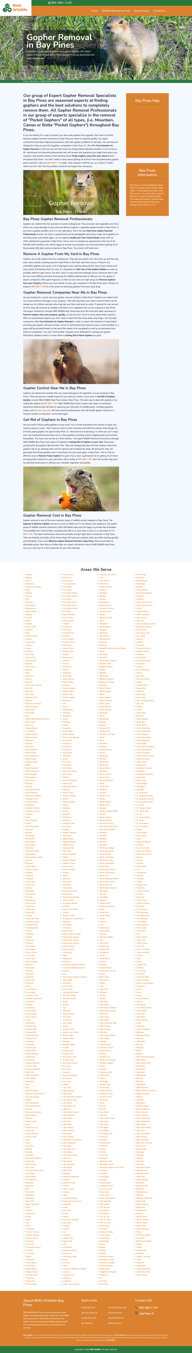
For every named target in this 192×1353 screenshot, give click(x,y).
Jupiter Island (68, 1038)
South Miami (141, 743)
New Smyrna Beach (108, 829)
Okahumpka (104, 928)
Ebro (28, 1189)
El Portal (103, 1170)
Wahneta (140, 1047)
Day (27, 1087)
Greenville (67, 749)
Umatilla (139, 967)
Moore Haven (105, 768)
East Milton (30, 1173)
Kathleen (66, 1041)
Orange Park (105, 949)
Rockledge (140, 583)
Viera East (140, 1014)
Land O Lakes (68, 1189)
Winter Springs (142, 1229)
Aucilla (28, 645)
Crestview (30, 1041)
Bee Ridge (30, 713)
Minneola (103, 743)
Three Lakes (141, 928)
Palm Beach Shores (108, 1010)
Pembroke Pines (106, 1093)
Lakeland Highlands (71, 1176)
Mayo (102, 651)
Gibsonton (67, 666)
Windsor (139, 1213)
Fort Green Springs (70, 1219)
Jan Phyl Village (69, 995)
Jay (64, 1007)
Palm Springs (105, 1029)
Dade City (30, 1072)
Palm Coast (104, 1017)
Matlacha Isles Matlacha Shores (113, 648)
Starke (139, 829)
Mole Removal (114, 1323)
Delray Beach (31, 1115)
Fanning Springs (32, 1235)
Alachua (29, 574)
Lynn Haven (104, 580)
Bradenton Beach (33, 808)
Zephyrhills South (143, 626)
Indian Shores (68, 949)
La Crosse (67, 1081)
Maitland (103, 593)
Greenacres (67, 740)
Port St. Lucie (105, 1222)
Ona (101, 940)
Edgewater (30, 1195)
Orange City (104, 946)
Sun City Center (142, 848)
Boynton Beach (32, 802)
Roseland (140, 596)
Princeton (104, 1229)
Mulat (102, 783)
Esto (27, 1222)
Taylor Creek (141, 900)
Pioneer (103, 1149)
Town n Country (142, 949)
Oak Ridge (104, 897)
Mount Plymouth (106, 780)
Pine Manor (104, 1127)
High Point (67, 835)
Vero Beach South (143, 1007)
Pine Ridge (104, 1130)
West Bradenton (143, 1109)
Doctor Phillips (32, 1133)
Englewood (30, 1213)
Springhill (140, 789)
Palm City (103, 1014)
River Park (104, 1284)
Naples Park (105, 805)
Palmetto (103, 1041)
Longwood (67, 1278)
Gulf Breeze (67, 768)
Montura (103, 759)
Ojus (101, 924)
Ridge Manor (105, 1269)
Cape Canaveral (142, 670)
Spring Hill (140, 777)
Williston (140, 1195)
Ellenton (29, 1210)
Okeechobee (105, 931)
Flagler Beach (31, 1269)
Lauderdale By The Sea (72, 1201)
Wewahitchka (142, 1170)
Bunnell (29, 860)
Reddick (103, 1253)
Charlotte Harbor (32, 921)
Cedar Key (30, 906)
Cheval (28, 931)
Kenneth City (68, 1053)
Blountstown (31, 777)
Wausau (139, 1044)
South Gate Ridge (143, 737)
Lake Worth (67, 1170)
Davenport (30, 1081)
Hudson (66, 912)
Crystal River (31, 1050)
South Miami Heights (145, 746)
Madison (103, 590)
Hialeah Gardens (69, 832)
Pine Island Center (107, 1118)
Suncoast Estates (143, 851)
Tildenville (140, 1041)
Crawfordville (31, 1032)
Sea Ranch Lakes (143, 660)
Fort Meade (67, 587)
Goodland (67, 716)
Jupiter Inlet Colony (71, 1032)
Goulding (66, 722)
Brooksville (30, 838)
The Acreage (141, 909)
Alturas (29, 596)
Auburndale (30, 642)
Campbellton (68, 709)
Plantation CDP (106, 1161)
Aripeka (29, 623)
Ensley (28, 1216)
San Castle (140, 636)
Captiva (29, 888)
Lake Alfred (67, 1093)
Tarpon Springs (142, 891)
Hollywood (67, 881)
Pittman (103, 1152)
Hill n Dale (67, 851)
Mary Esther (104, 636)
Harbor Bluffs (68, 792)
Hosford (66, 906)
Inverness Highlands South (74, 967)
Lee (64, 1232)
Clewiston (30, 977)
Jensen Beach (68, 1014)
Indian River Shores (71, 940)
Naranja (103, 808)
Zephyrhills (141, 1265)
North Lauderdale (107, 863)
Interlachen (67, 958)
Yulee (138, 1259)
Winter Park (141, 1225)
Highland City (68, 845)
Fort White (67, 611)
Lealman (66, 1225)
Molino (102, 752)
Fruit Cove (67, 630)
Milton (102, 737)
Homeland (67, 885)
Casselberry (30, 900)
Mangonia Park (106, 617)
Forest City (67, 577)
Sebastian (140, 663)
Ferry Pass (30, 1253)
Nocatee (103, 842)
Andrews (29, 602)
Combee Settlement (34, 998)
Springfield (140, 786)
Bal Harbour (31, 666)
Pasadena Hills (106, 1072)
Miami (102, 694)
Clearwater (30, 967)
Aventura (29, 651)
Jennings (66, 1010)
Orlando (103, 961)
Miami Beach (105, 697)
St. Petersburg (142, 826)
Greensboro (67, 746)
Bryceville (30, 848)
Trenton (139, 955)
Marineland (67, 1133)
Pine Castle (104, 1112)
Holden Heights (69, 869)
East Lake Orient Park (35, 1170)
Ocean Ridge (105, 915)
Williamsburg (141, 1192)
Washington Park (143, 1063)
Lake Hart (67, 1121)
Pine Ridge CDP (106, 1133)
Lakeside (66, 1179)
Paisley (103, 995)
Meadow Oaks (105, 663)
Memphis (103, 685)
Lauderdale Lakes (70, 1198)
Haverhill (66, 814)
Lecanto (66, 1229)
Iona (64, 974)
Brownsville (30, 845)
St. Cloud (140, 805)
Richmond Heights (107, 1262)
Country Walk (31, 1029)
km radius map (147, 130)
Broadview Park (32, 826)
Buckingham (31, 854)
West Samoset (142, 1139)
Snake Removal (88, 1307)
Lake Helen (67, 1124)
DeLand (29, 1109)
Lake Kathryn (68, 1127)
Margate (103, 630)
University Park (142, 980)
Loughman (67, 1281)
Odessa (103, 921)
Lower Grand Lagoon (71, 1284)
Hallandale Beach (70, 786)
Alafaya (29, 577)
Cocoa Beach (31, 989)
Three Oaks (141, 931)
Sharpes (103, 725)
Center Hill (30, 912)
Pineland (103, 1139)
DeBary (29, 1100)
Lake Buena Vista (70, 1100)
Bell (27, 716)
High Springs (68, 838)
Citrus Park (30, 958)
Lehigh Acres (68, 1238)
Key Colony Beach (70, 1063)
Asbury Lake (31, 626)
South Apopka (142, 719)
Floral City (30, 1278)
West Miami (141, 1124)
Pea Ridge (104, 1081)
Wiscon (139, 1232)
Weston (139, 1158)
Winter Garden (142, 1219)
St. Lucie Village (143, 817)
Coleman (140, 1100)
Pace (102, 986)
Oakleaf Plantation (107, 906)
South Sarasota (142, 759)
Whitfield (140, 1182)
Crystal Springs (32, 1053)
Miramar (103, 746)
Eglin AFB (30, 1201)
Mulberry (103, 789)
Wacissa (139, 1038)
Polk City (103, 1179)
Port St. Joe (104, 1216)
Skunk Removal (115, 1312)
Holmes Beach (69, 946)
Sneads (139, 706)
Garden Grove (68, 651)
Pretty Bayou (105, 1225)
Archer (28, 620)
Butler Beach (31, 866)
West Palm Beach (143, 1127)
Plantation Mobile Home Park (112, 1167)
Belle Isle (29, 725)
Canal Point (30, 881)
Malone (103, 599)
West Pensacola (143, 1133)
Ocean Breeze (68, 679)
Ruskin (139, 608)
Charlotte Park (32, 924)
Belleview (29, 740)
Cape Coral (30, 885)
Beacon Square (32, 706)
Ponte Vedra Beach (107, 1198)
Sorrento (140, 716)
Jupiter (65, 1026)
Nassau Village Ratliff (109, 811)
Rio (101, 1278)
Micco (102, 716)
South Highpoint (143, 740)
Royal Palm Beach (144, 602)
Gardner (66, 654)
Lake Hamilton (69, 1115)
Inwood (66, 971)
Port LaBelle (105, 1204)
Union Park (141, 971)
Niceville (103, 835)
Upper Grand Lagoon (145, 983)
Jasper (65, 1001)
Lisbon (65, 1259)
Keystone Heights (70, 1075)
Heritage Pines (69, 823)
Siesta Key (140, 694)
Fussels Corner (69, 642)
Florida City (30, 1281)
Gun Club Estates (70, 780)
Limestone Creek (70, 1256)
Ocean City (104, 912)
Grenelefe (67, 756)
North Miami (105, 866)
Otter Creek (104, 977)
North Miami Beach (108, 869)
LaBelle (66, 1084)
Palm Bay (103, 1001)
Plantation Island (107, 1164)
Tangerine (140, 888)
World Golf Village (143, 1241)
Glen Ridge (67, 676)
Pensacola (104, 1100)
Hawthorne (67, 817)
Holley (65, 875)
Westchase (141, 1146)
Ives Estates (68, 986)
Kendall (66, 1047)
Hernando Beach (32, 789)
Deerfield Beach (32, 1103)
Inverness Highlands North (74, 964)
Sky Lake (140, 703)
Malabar (103, 596)
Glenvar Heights (69, 688)
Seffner (139, 673)
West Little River (143, 1118)
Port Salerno (105, 1213)
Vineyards (140, 1026)
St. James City (142, 811)
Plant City (104, 1155)
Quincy (102, 1244)
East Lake (30, 1167)
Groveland (67, 765)
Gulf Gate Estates (70, 771)
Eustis (28, 1225)
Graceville (67, 728)
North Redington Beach (109, 878)
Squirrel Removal (115, 1318)
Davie (28, 1084)
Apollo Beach (31, 611)
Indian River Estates (71, 937)
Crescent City (31, 1038)
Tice (138, 934)
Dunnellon (30, 1155)
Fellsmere (30, 1241)
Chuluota (29, 943)
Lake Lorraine (68, 1136)
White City (140, 1176)
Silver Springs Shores (145, 700)
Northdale (104, 891)
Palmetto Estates (107, 1047)
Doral (28, 1139)
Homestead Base (70, 891)
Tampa (139, 881)
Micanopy (104, 713)
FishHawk (30, 1259)
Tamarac (140, 875)
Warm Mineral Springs (145, 1057)
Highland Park (68, 848)
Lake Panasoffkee (70, 1155)
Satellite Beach (142, 651)
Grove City (67, 762)
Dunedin (29, 1152)
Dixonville (30, 1130)
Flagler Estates (32, 1272)
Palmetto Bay (105, 1044)
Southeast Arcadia (144, 768)
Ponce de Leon (106, 1189)
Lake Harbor (68, 1118)
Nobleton (103, 838)
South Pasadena (143, 752)
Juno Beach (67, 1020)
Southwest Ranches (144, 774)
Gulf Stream (68, 774)
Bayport (29, 700)
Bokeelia (29, 783)
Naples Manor (105, 802)
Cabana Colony (32, 869)
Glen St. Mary (68, 682)
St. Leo (139, 814)
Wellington (140, 1103)
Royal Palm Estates (144, 605)
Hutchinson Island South (73, 918)
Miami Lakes (105, 703)
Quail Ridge (104, 1241)
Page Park (104, 989)
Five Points (30, 1265)
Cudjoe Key (30, 1057)
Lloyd (65, 1265)
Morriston (104, 771)
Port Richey (104, 1210)
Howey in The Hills (70, 909)
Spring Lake (141, 780)
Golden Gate (68, 694)
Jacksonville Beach (71, 992)
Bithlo (28, 765)
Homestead (67, 888)
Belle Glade (30, 722)
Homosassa (68, 894)
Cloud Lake (30, 980)
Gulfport (66, 777)
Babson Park (31, 660)
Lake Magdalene (69, 1143)
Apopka (29, 614)
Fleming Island (32, 1275)
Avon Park (30, 654)
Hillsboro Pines (69, 863)
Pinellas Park (105, 1143)
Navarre (103, 814)
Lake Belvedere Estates (72, 1096)
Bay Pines (34, 81)
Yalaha (139, 1247)
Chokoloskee (68, 657)
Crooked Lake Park (107, 734)
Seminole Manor (143, 679)
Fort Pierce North (70, 602)
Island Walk (67, 980)
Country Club (31, 1026)
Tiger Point (141, 940)
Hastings (66, 808)
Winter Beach (142, 1216)
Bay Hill (29, 688)
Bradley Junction (33, 811)
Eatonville (30, 1186)
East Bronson (31, 1164)
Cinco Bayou (31, 949)
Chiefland (29, 934)
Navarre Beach (106, 817)
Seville (139, 682)
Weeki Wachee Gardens (146, 1090)
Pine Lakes (104, 1121)
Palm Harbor (105, 1020)
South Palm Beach (144, 749)
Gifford (65, 670)
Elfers (28, 1207)
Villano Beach (142, 1020)
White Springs (142, 1179)
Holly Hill (66, 878)
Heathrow (67, 820)
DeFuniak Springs (33, 1106)
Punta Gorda (105, 1235)
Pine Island (104, 980)
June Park (67, 1017)
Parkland (103, 1069)
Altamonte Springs (33, 587)
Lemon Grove (31, 952)
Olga (101, 620)
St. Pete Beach (142, 823)
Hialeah (66, 829)
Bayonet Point (31, 697)
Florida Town (68, 574)
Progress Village (106, 1232)
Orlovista (103, 964)
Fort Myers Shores (70, 596)
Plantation (104, 1158)
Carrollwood (31, 894)
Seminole (140, 676)
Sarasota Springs (143, 648)
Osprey (102, 974)
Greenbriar (67, 743)
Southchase (141, 765)
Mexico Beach (105, 691)
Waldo (139, 1050)
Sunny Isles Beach (144, 854)
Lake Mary (67, 1146)
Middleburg (104, 719)
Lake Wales (67, 1167)
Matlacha (103, 645)
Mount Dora (104, 777)
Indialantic (67, 928)
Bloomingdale (31, 774)
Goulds (65, 725)
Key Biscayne (68, 1060)
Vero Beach (141, 1004)
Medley (103, 670)
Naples (102, 799)
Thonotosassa (142, 924)
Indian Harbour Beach (72, 934)
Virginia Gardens (143, 1029)
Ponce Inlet (104, 1192)
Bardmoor (30, 676)
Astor (28, 633)
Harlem (66, 799)
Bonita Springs (32, 792)
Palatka (103, 998)
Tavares (139, 894)
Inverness (67, 961)
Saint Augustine (143, 614)
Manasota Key (105, 605)
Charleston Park (32, 918)
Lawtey (65, 1213)
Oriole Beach (105, 958)
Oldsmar (103, 934)
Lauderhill (67, 1204)
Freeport (66, 623)
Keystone (66, 1072)
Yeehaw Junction (143, 1256)
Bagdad (29, 663)
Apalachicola (31, 608)
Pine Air (103, 1109)
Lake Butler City (69, 1106)
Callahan (29, 872)
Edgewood (30, 1198)
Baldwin (29, 670)
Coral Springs (31, 1014)
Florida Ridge (31, 1284)
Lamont (66, 1186)
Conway (29, 1004)
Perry (102, 1103)
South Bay (140, 722)
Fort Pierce (67, 599)
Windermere (141, 1210)
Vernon (139, 1001)
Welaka (139, 1096)
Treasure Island (142, 952)
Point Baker (104, 1176)
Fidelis (28, 1256)
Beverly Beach (31, 749)
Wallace (139, 1053)
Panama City (105, 1057)
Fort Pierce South (70, 605)
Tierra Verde (141, 937)
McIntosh (103, 657)
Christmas (30, 940)
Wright (139, 1244)
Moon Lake (104, 765)
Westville (140, 1164)
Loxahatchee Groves (108, 574)
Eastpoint (30, 1182)
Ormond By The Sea (108, 971)
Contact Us (159, 10)
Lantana (66, 1192)
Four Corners (68, 617)
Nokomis (103, 845)
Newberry (103, 832)
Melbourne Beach (107, 679)
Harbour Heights (69, 795)
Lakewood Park (69, 1182)
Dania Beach (31, 1078)
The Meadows (142, 918)
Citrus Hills (30, 955)
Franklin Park (68, 620)
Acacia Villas (68, 1035)
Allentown (30, 583)
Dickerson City (32, 1127)
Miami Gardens (106, 700)
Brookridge (30, 835)
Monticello (104, 756)
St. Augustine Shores (145, 799)
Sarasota (140, 645)
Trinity (139, 961)
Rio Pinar (103, 1281)
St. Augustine (142, 792)
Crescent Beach (32, 1035)
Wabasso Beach (143, 1035)
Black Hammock (32, 771)
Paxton (102, 1078)
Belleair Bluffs (31, 734)
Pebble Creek (105, 1084)
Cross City (30, 1044)
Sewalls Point (142, 685)
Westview (140, 1161)
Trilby (138, 958)
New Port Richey (106, 823)
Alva (27, 599)
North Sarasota (106, 885)
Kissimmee (67, 1078)
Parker (102, 1066)
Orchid (102, 955)
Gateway (66, 660)
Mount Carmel (105, 774)
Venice (139, 995)
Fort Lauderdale (69, 583)
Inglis (65, 955)
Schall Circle (141, 657)
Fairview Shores (32, 1232)
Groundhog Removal (117, 1307)
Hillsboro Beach (69, 860)
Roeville (139, 587)
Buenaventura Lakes (34, 857)
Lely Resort (67, 1247)
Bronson (29, 829)
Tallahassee (141, 872)
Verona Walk (141, 1010)
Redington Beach (107, 1256)
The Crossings (142, 912)
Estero (28, 1219)
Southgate (140, 771)
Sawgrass (140, 654)
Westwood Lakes (143, 1167)
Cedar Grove (31, 903)
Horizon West (68, 900)
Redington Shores (107, 1259)
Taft (138, 869)
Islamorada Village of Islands (75, 977)
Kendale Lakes (69, 1044)
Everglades (30, 1229)
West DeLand (141, 1112)
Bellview (29, 743)
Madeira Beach (106, 587)
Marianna (103, 633)
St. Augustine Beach (144, 795)
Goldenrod (67, 700)
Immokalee (67, 924)
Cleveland (30, 974)
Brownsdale (30, 842)
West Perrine (141, 1136)
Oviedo (102, 983)
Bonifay (29, 786)
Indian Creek (68, 931)
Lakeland (66, 1173)
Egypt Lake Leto (32, 1204)
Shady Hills (141, 688)
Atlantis (29, 639)
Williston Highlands (144, 1198)
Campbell (29, 878)
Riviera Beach (142, 580)
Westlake (140, 1155)
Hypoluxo (66, 921)
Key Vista (66, 1069)
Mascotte (103, 642)
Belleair (66, 1004)
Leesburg (66, 1235)
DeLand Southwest (33, 1112)
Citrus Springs (31, 961)
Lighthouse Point (70, 1250)
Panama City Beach (108, 1060)
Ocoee (102, 918)
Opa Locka (104, 943)
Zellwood (140, 1262)
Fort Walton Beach (70, 608)
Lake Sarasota (68, 1164)
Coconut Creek (32, 995)
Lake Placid (67, 1161)
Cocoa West (31, 992)
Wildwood (140, 1189)
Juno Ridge (67, 1023)
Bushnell (29, 863)
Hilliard (65, 857)
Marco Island (105, 626)
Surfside (139, 863)
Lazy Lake (67, 1222)
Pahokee (103, 992)
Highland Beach (69, 842)
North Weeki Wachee (108, 888)
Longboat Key (68, 1275)
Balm (28, 673)
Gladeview (67, 673)
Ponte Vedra (105, 1195)
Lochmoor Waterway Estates (74, 1269)
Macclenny (104, 583)
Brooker (29, 832)
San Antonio (141, 630)
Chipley (29, 937)
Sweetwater (141, 866)
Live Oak (66, 1262)
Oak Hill (103, 894)
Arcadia (29, 617)
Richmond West (106, 1265)
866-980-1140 (61, 3)
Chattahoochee (32, 928)
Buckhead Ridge (32, 851)
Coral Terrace (31, 1017)
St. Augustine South (144, 802)
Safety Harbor (142, 611)
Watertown (140, 1069)
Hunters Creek (68, 915)
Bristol (28, 823)
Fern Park (30, 1244)
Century (29, 915)
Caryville (29, 897)
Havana (66, 811)
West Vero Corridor (144, 1143)
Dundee (29, 1149)
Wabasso (140, 1032)
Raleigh (103, 1250)
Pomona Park (105, 1182)
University (140, 974)
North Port (104, 875)
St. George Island (143, 808)
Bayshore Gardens (33, 703)
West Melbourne (143, 1121)
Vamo (138, 992)
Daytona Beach (32, 1090)
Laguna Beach (68, 1090)
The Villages (141, 921)
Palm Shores (105, 1026)
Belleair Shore (31, 737)
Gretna (65, 759)
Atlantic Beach (32, 636)
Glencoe (66, 685)
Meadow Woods (106, 666)
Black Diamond (32, 768)
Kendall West (68, 1050)
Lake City (66, 1109)
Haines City (67, 783)
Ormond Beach (106, 967)
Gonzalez (66, 713)
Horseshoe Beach (70, 903)
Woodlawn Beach (143, 1235)
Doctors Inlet (31, 1136)
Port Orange (104, 1207)
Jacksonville (68, 989)
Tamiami (140, 878)
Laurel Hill (67, 1210)
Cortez (28, 1020)
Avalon (28, 648)
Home (25, 81)
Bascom (29, 682)
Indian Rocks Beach (71, 943)
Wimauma (140, 1207)
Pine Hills (103, 1115)
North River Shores (107, 881)
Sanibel (139, 642)
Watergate (140, 1066)
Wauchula (140, 1072)
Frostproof (67, 626)
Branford (140, 1253)
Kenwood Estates (107, 608)
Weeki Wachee (142, 1087)
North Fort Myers (107, 857)
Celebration (30, 909)
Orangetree (104, 952)
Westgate (140, 1152)
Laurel (65, 1207)
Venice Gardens (142, 998)
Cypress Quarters (33, 1069)
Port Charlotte (105, 1201)
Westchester (141, 1149)
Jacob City (104, 786)
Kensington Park (69, 1057)
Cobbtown (30, 983)
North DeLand (105, 854)
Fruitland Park (68, 633)
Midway (103, 722)
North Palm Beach (107, 872)
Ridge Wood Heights (108, 1272)
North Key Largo (106, 860)
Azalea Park (31, 657)
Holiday (66, 872)
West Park (140, 1130)
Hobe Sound (68, 866)
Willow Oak (141, 1201)
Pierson (103, 1106)
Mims (102, 740)
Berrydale (29, 746)
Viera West (140, 1017)
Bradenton (30, 805)
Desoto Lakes (31, 1121)
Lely (64, 1244)
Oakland (103, 900)
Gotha (65, 719)
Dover (28, 1143)
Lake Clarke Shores (71, 1112)
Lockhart (66, 1272)
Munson (103, 792)
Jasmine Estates (69, 998)
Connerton (30, 1001)
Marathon (104, 623)
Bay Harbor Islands (34, 685)
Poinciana (104, 1173)
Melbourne (104, 676)
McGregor (104, 654)
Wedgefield (141, 1084)
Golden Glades (69, 697)
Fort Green (30, 1192)
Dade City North (32, 1075)
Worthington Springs (108, 660)
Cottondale (30, 1023)
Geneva (66, 663)
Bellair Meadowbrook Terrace (38, 719)
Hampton (66, 789)
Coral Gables (31, 1010)
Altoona (29, 593)
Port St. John (105, 1219)
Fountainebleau (69, 614)
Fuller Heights (68, 639)
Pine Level (104, 1124)
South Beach (141, 725)
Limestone (67, 1253)
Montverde (104, 762)
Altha (28, 590)
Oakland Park (105, 903)
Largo (65, 1195)
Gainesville (67, 645)
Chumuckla (30, 946)
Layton (65, 1216)
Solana (139, 709)
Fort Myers (67, 590)
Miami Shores (105, 706)
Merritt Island (105, 688)
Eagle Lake (30, 1161)
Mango (102, 614)
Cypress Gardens (33, 1063)
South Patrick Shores (145, 756)
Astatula (29, 630)
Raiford (103, 1247)
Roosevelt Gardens (144, 593)
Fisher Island (31, 1262)
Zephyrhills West (143, 1272)
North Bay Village (107, 848)
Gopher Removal (88, 1318)
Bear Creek (30, 709)
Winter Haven (142, 1222)
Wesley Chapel (142, 1106)
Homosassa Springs (71, 897)
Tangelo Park (141, 885)
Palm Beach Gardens (108, 1007)
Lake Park (67, 1158)
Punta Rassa (105, 1238)
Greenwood (67, 752)
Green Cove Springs (71, 737)
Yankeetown (141, 1250)
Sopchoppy (141, 713)
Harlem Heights (69, 802)
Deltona (29, 1118)
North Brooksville (107, 851)
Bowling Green (32, 799)
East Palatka (31, 1176)
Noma (65, 706)
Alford (28, 580)
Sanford (139, 639)
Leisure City (67, 1241)
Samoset (140, 620)
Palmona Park (105, 1050)
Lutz (101, 577)
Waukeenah (141, 1075)
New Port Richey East (109, 826)
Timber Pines (141, 943)
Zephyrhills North (143, 1269)
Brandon (29, 814)
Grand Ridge (68, 731)
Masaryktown (105, 639)
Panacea (103, 1053)
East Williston (31, 1179)
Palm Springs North (108, 1035)
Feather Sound (32, 1238)
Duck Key (29, 1146)
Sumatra (140, 845)
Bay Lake (29, 691)
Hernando (67, 826)
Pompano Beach (106, 1186)
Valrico (139, 989)
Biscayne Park (31, 762)
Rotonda (139, 599)
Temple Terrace (142, 903)
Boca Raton (30, 780)
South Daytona (142, 734)
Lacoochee (30, 731)
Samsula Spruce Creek (145, 623)
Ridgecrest (104, 1275)
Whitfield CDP (142, 1186)
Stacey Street (142, 590)
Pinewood (104, 1146)
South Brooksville (143, 731)
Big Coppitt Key (32, 756)
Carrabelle (30, 891)
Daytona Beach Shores (35, 1093)
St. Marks (140, 820)
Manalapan (104, 602)
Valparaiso (140, 986)
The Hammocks (142, 915)
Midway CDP (105, 728)
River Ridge (141, 574)
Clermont (29, 971)
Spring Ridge (141, 783)
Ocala (102, 909)
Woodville (140, 1238)
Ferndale (29, 1250)
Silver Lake (141, 697)
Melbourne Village (107, 682)
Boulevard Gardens (33, 795)
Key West (103, 1032)
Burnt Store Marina (34, 1158)
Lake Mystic (68, 1152)
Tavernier (140, 897)
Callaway (29, 875)
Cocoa (28, 986)
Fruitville (66, 636)
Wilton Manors (142, 1204)
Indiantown (67, 952)
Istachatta (67, 983)
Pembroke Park (106, 1090)
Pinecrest (103, 1136)
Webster (139, 1081)
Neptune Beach (106, 820)
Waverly (139, 1078)
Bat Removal (86, 1323)
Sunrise (139, 857)
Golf (64, 703)
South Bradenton (143, 728)
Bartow (29, 679)
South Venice (141, 762)
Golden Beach (68, 691)
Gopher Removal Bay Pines (51, 81)
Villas (138, 1023)
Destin (28, 1124)
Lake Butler (67, 1103)
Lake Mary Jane (69, 1149)
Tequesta (140, 906)
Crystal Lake (31, 1047)
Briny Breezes (31, 820)
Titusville (140, 946)
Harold (65, 805)
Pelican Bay (104, 1087)
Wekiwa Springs (143, 1093)
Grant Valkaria (68, 734)
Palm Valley (104, 1038)
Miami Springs (106, 709)
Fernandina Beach (33, 1247)
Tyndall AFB (141, 964)
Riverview (140, 577)
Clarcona (29, 964)
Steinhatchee (141, 832)
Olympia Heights (106, 937)
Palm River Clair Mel (108, 1023)
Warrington (141, 1060)
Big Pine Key (31, 759)
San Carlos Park (143, 633)
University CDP (142, 977)
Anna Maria (30, 605)
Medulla (103, 673)
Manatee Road (106, 611)
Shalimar (140, 691)
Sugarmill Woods (143, 842)
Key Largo (67, 1066)
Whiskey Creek (142, 1173)
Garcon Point (68, 648)
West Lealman (142, 1115)
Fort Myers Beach (70, 593)
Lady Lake (67, 1087)
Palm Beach (104, 1004)
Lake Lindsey (68, 1130)
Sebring (139, 666)
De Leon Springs (32, 1096)
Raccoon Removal (89, 1312)
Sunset (139, 860)
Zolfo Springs (142, 1275)
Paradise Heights (107, 1063)
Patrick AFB (104, 1075)
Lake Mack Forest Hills (72, 1139)
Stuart (139, 838)
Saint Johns (141, 617)
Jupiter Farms (68, 1029)
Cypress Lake (31, 1066)
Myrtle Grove (105, 795)
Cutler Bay (30, 1060)
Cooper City (30, 1007)
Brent (28, 817)
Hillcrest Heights (69, 854)
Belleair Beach (32, 728)
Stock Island (141, 835)
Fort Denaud (68, 580)
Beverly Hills (31, 752)
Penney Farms (105, 1096)
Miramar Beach (106, 749)
